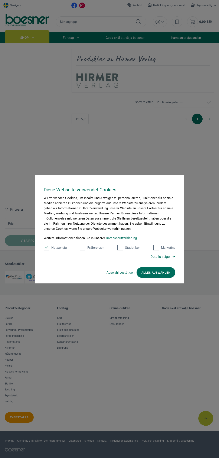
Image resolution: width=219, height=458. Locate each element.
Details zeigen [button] (162, 256)
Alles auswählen (155, 272)
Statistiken (128, 247)
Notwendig (55, 247)
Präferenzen (92, 247)
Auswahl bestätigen (120, 272)
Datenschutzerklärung (121, 238)
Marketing (164, 247)
